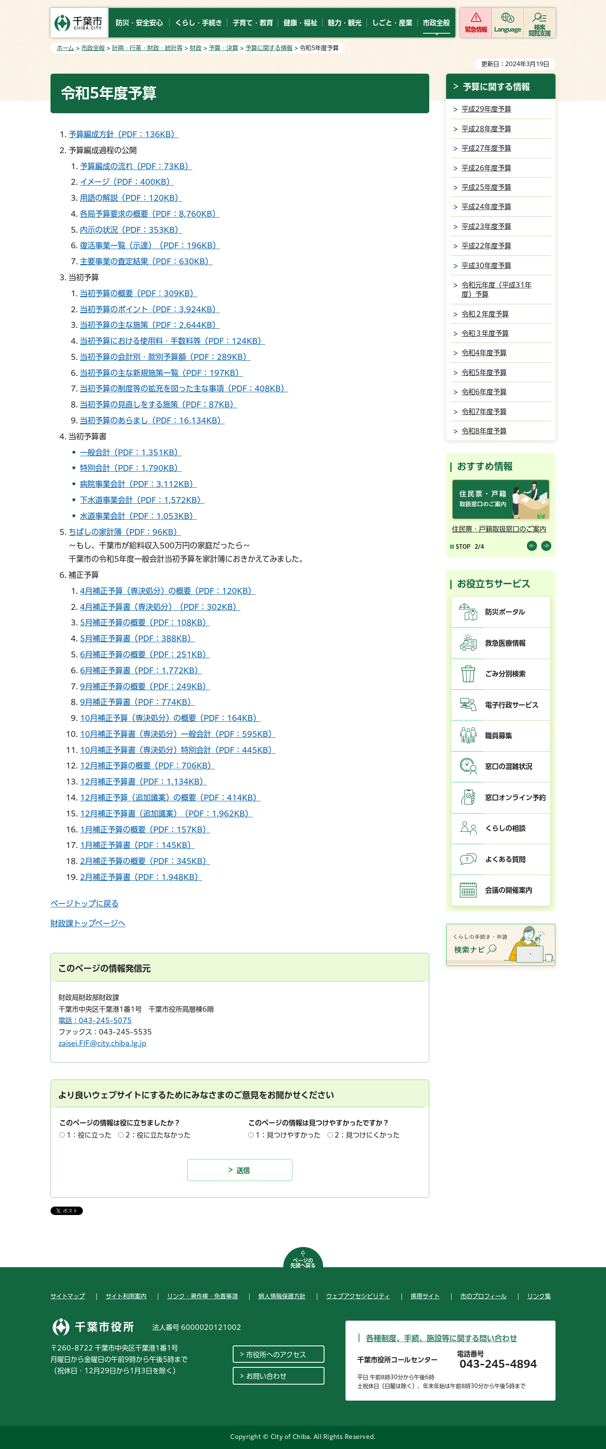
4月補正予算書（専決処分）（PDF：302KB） (160, 607)
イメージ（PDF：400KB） (127, 182)
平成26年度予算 (486, 168)
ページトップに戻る (84, 903)
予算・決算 (223, 48)
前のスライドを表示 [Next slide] (546, 546)
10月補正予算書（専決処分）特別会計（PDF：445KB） (178, 750)
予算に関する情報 (268, 48)
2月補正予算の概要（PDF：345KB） (145, 861)
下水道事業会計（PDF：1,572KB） (142, 500)
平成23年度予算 (486, 226)
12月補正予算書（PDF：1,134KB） (143, 781)
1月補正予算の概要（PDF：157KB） (145, 829)
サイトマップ (67, 1296)
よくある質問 (505, 859)
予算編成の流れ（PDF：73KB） (136, 166)
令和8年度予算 (484, 431)
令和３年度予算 (485, 333)
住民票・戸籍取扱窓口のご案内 (499, 529)
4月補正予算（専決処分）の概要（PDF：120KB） (167, 591)
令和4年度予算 (484, 352)
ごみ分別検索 (505, 673)
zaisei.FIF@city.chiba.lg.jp (102, 1043)
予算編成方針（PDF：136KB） (123, 134)
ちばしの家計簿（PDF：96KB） (125, 532)
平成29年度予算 (486, 109)
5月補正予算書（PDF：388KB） (137, 638)
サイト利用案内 (126, 1296)
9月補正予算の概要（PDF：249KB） (145, 686)
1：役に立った (89, 1135)
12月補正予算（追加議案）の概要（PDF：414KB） (170, 797)
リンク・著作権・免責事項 (202, 1296)
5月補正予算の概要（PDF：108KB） (145, 622)
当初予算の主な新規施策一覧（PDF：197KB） (161, 373)
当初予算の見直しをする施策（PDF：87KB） (158, 404)
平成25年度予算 (486, 187)
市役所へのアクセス (276, 1354)
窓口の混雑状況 (508, 766)
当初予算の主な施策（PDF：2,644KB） (150, 325)
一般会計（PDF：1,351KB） (131, 452)
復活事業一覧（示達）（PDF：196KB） (150, 245)
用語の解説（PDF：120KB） (131, 198)
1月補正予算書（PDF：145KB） (137, 845)
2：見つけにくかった (367, 1135)
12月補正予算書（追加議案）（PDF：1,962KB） (166, 813)
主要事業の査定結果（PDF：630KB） (146, 261)
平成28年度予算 (486, 128)
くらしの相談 (505, 828)
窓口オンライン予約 (515, 797)
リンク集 (539, 1296)
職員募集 (498, 735)
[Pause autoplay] (460, 546)
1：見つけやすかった (288, 1135)
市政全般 (93, 48)
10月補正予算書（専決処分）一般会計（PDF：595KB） (178, 734)
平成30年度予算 (486, 265)
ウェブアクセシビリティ (358, 1296)
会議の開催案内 (508, 890)
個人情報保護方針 (282, 1296)
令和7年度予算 (484, 411)
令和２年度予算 (485, 314)
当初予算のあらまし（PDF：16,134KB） (152, 420)
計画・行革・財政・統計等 (147, 48)
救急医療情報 (505, 643)
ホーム (65, 48)
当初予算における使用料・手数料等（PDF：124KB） (172, 341)
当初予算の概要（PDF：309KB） (138, 293)
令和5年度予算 (484, 372)
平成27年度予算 (486, 148)
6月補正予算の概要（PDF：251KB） (145, 654)
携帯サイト (425, 1296)
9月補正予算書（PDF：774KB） (137, 702)
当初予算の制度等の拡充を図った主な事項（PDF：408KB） (184, 388)
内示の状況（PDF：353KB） (131, 230)
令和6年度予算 (484, 391)
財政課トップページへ (87, 923)
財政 (196, 48)
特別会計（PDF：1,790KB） (131, 468)
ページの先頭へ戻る (303, 1263)
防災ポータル (505, 612)
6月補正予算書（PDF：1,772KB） (141, 670)
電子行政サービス (512, 705)
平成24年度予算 (486, 206)
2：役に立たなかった (158, 1135)
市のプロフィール (483, 1296)
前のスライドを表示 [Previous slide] (532, 546)
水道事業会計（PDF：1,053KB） (138, 516)
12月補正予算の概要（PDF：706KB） (147, 765)
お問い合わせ (266, 1376)
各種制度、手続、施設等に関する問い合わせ (441, 1338)
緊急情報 (476, 29)
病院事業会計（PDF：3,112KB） (138, 484)
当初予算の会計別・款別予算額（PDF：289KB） (165, 357)
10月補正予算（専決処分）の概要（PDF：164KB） (170, 718)
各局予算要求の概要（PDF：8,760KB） (150, 214)
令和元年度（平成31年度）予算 (497, 290)
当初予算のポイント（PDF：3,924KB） (150, 309)
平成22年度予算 (486, 245)
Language (507, 29)
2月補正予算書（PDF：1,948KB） (141, 877)
